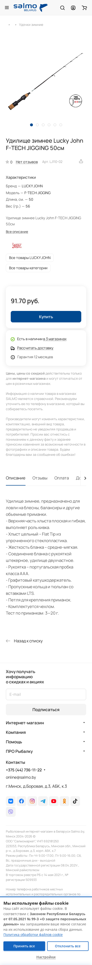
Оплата (61, 478)
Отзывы (39, 478)
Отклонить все (68, 946)
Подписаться (46, 709)
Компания (16, 732)
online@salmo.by (21, 777)
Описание (15, 478)
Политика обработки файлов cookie (33, 934)
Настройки (46, 957)
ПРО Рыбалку (19, 751)
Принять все (24, 946)
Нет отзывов (27, 161)
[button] (31, 124)
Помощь (14, 742)
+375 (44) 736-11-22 (24, 770)
